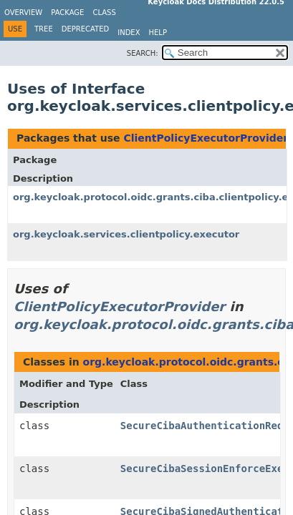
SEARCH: (142, 53)
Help (158, 32)
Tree (43, 29)
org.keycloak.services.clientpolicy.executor (126, 234)
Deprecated (86, 29)
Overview (23, 12)
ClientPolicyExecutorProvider (205, 138)
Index (128, 32)
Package (67, 12)
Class (103, 12)
